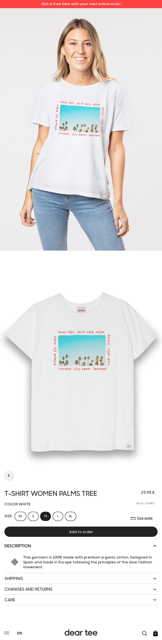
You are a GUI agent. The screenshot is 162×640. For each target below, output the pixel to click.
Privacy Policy (36, 604)
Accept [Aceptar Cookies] (78, 631)
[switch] (138, 615)
